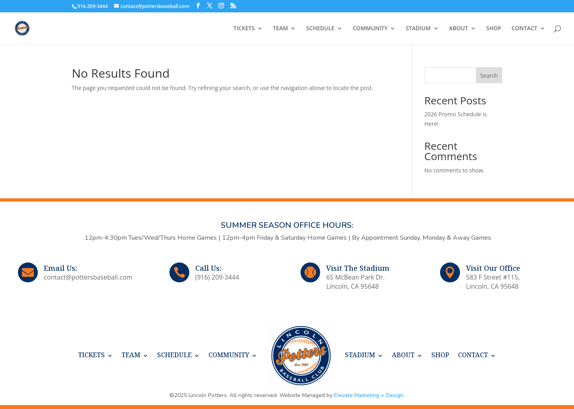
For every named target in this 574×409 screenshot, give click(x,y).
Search (489, 75)
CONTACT (524, 28)
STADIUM (418, 28)
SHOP (493, 28)
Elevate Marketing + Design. (369, 395)
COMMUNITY (370, 28)
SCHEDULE (320, 28)
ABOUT (458, 28)
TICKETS (244, 28)
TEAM (280, 28)
